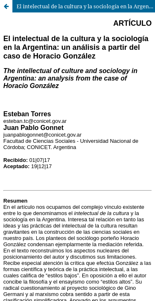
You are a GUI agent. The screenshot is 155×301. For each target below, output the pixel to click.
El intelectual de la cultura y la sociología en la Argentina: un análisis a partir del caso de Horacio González (86, 6)
